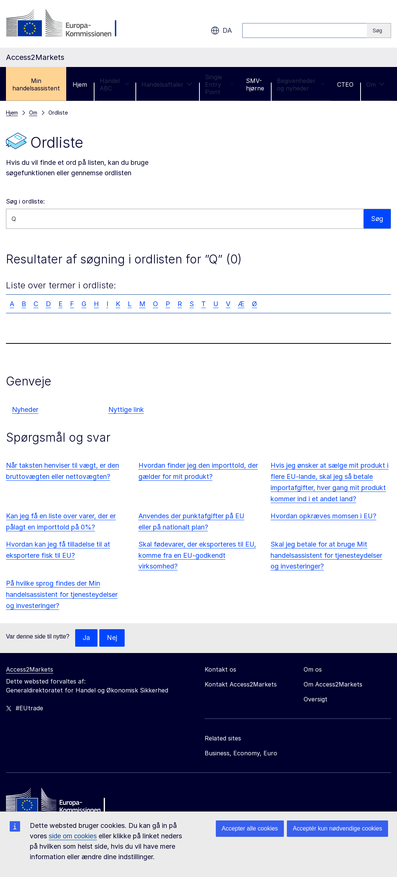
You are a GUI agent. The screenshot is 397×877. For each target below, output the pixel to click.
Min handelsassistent (36, 84)
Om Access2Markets (333, 684)
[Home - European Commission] (60, 802)
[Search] (379, 30)
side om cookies (73, 836)
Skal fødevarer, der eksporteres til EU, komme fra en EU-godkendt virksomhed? (197, 555)
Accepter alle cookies (250, 828)
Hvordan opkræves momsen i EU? (323, 516)
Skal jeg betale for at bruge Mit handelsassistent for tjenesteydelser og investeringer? (326, 555)
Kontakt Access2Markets (241, 684)
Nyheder (25, 409)
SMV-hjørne (255, 84)
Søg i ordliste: (25, 201)
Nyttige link (126, 409)
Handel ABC (114, 84)
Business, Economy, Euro (241, 753)
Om (375, 84)
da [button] (221, 30)
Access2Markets (29, 669)
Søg (377, 219)
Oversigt (315, 699)
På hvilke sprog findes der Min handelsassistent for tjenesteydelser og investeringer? (62, 594)
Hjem (80, 84)
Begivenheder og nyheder (300, 84)
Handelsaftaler (166, 84)
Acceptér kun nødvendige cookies (337, 828)
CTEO (345, 84)
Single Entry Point (219, 84)
